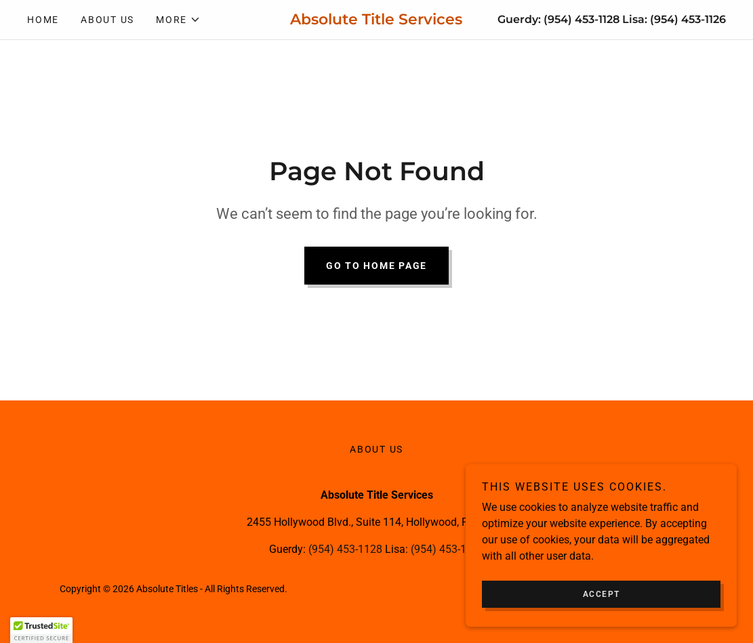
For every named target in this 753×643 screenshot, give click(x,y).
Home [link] (43, 19)
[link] (376, 20)
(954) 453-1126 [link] (688, 19)
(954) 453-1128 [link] (581, 19)
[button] (178, 20)
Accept (601, 603)
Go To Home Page (376, 265)
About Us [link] (107, 19)
